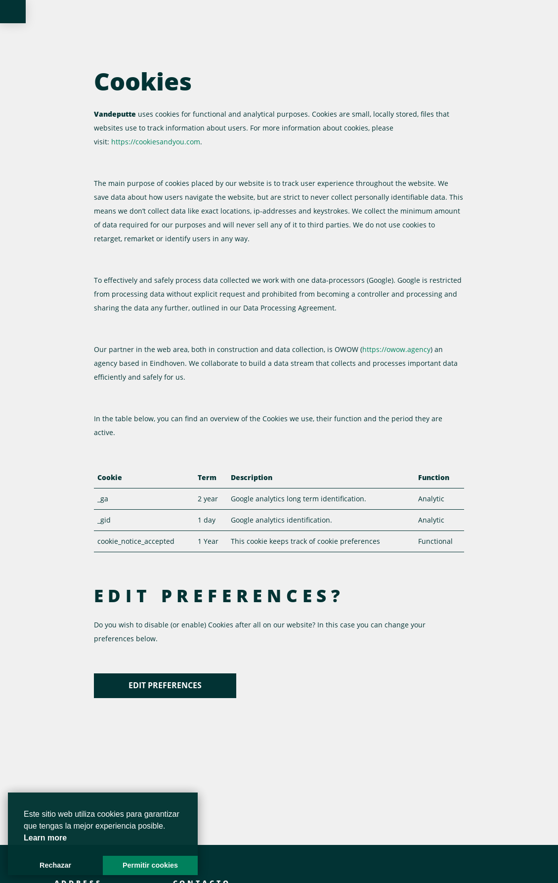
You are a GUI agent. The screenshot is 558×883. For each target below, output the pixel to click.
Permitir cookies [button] (150, 865)
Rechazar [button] (55, 865)
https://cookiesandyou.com (155, 141)
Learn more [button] (45, 838)
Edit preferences (165, 685)
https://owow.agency (396, 349)
